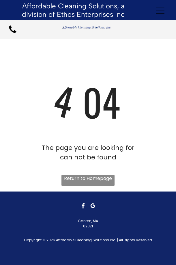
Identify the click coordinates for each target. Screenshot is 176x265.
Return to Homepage (88, 178)
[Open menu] (160, 10)
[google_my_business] (93, 206)
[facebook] (83, 206)
